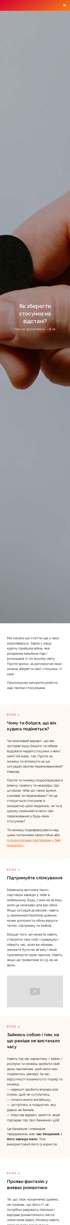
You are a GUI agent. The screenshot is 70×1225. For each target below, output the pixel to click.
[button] (64, 5)
